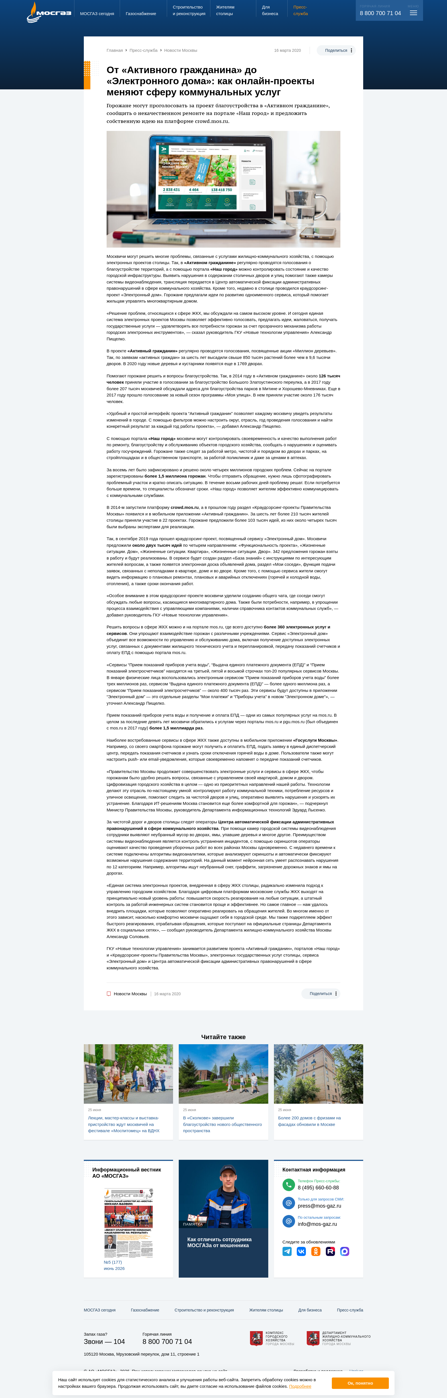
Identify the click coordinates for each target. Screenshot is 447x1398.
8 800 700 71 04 (380, 13)
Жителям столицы (266, 1310)
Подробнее (300, 1386)
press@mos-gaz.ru (319, 1206)
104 (119, 1341)
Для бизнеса (310, 1310)
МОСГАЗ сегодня (99, 1310)
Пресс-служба (350, 1310)
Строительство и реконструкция (204, 1310)
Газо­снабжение (145, 1310)
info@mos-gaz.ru (317, 1224)
